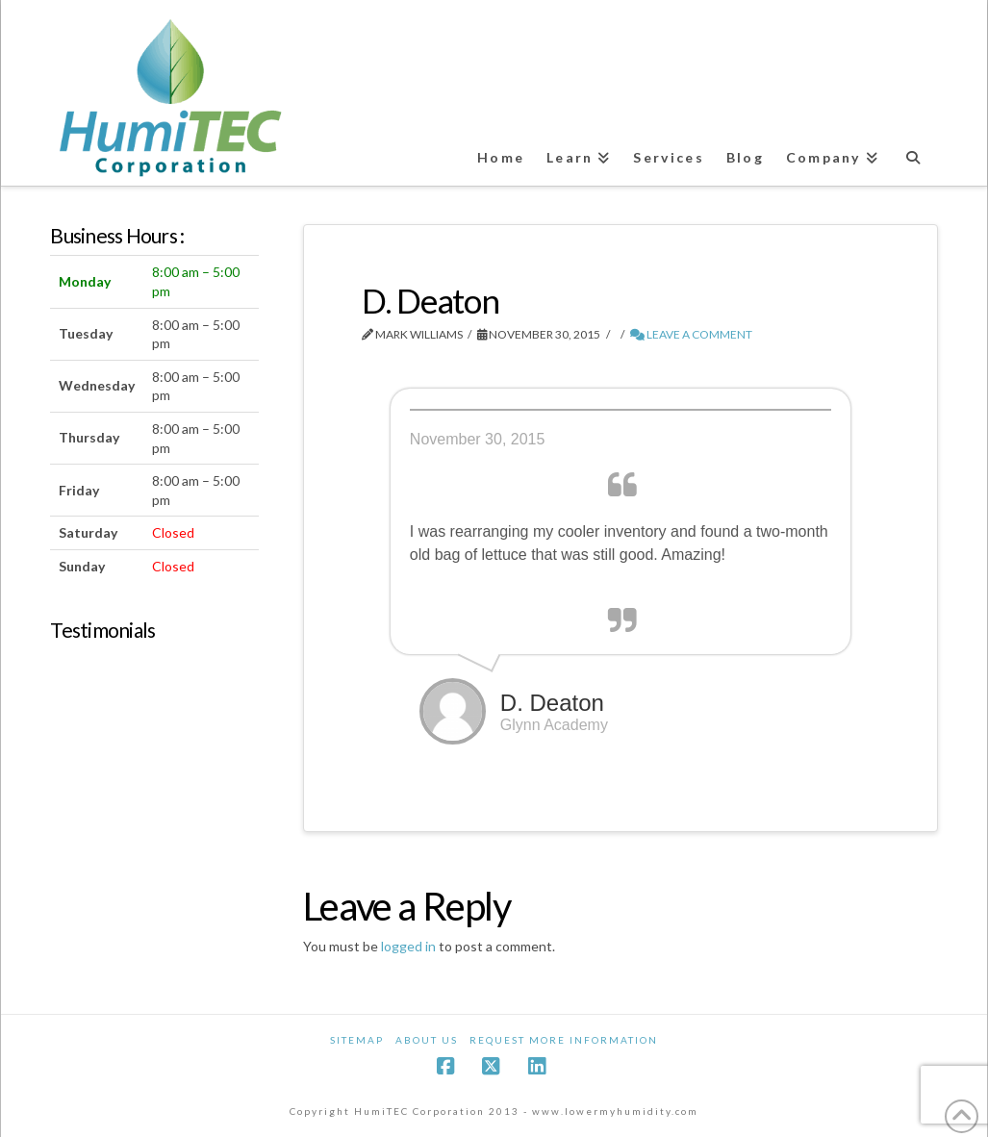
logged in (408, 946)
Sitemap (357, 1040)
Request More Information (563, 1040)
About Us (426, 1040)
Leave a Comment (691, 334)
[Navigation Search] (915, 149)
